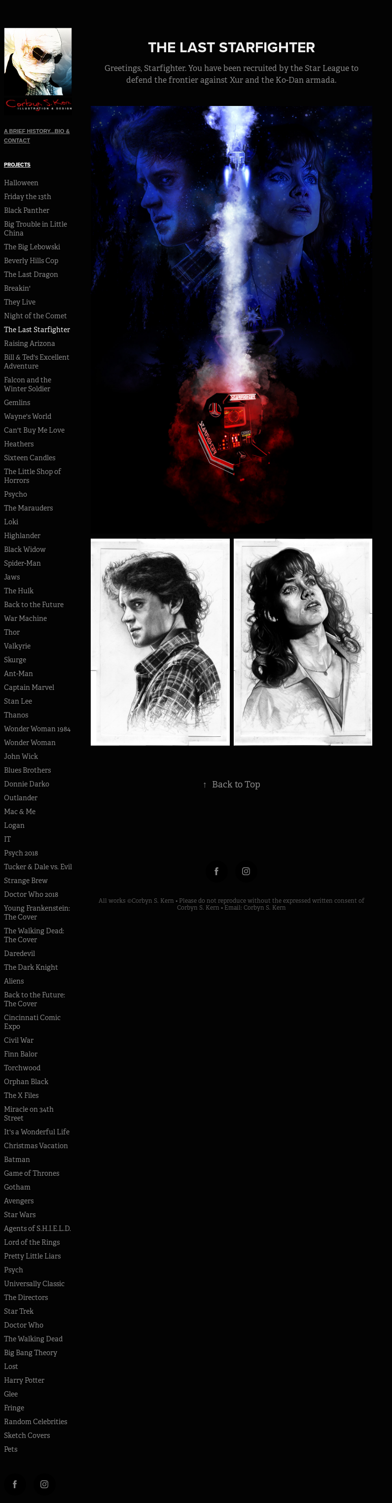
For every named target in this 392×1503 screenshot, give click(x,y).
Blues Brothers (27, 770)
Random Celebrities (35, 1421)
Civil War (19, 1040)
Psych (13, 1269)
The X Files (21, 1095)
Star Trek (19, 1311)
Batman (17, 1159)
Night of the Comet (35, 315)
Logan (14, 825)
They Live (20, 302)
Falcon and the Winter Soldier (27, 384)
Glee (11, 1394)
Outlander (20, 797)
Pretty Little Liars (32, 1256)
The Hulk (19, 590)
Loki (11, 521)
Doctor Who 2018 (31, 894)
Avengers (19, 1200)
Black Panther (26, 210)
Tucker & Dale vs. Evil (38, 866)
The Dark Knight (31, 967)
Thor (12, 632)
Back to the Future (34, 604)
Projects (17, 165)
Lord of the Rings (32, 1242)
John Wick (21, 756)
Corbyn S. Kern (265, 908)
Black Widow (25, 549)
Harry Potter (24, 1380)
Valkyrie (17, 646)
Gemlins (17, 402)
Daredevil (19, 953)
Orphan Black (26, 1081)
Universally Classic (34, 1283)
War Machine (25, 618)
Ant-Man (18, 673)
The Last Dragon (31, 274)
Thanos (16, 715)
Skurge (15, 659)
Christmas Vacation (36, 1145)
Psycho (15, 494)
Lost (11, 1366)
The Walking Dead (33, 1338)
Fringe (14, 1407)
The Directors (26, 1297)
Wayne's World (27, 416)
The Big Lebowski (32, 246)
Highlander (22, 535)
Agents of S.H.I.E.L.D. (37, 1228)
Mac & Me (20, 811)
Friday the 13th (27, 196)
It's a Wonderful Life (37, 1131)
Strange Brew (26, 880)
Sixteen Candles (29, 457)
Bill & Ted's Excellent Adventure (37, 362)
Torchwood (22, 1067)
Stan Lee (18, 701)
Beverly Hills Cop (31, 260)
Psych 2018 (21, 853)
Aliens (14, 981)
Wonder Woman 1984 (37, 728)
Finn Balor (20, 1054)
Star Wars (20, 1214)
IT (7, 839)
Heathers (19, 444)
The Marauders (28, 508)
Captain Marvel (29, 687)
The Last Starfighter (37, 329)
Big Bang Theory (30, 1352)
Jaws (12, 577)
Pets (10, 1449)
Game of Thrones (31, 1173)
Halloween (21, 182)
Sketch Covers (27, 1435)
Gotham (17, 1187)
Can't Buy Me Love (34, 430)
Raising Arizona (29, 343)
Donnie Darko (26, 784)
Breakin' (17, 288)
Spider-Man (22, 563)
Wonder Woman (30, 742)
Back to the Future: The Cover (34, 999)
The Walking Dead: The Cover (34, 935)
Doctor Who (23, 1325)
